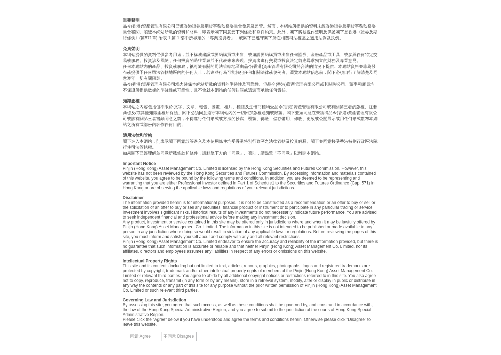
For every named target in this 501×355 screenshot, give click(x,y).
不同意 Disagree (179, 336)
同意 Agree (140, 336)
